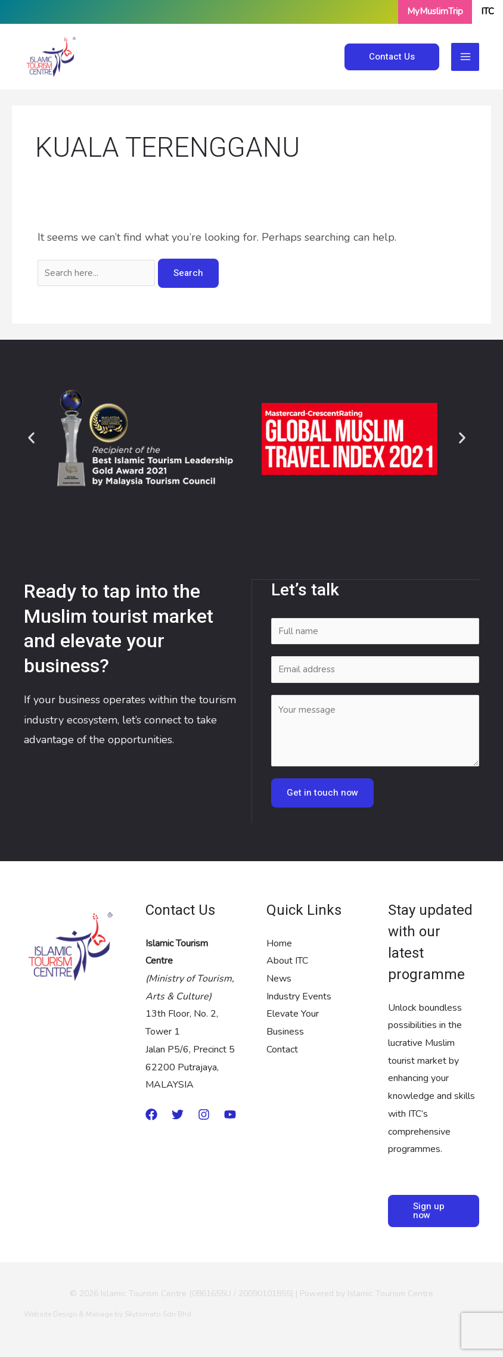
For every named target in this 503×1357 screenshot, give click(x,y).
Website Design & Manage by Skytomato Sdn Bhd (107, 1313)
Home (279, 942)
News (278, 978)
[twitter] (178, 1114)
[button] (31, 437)
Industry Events (298, 995)
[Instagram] (204, 1114)
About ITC (287, 960)
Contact (282, 1048)
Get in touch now (322, 792)
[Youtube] (230, 1114)
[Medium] (151, 1114)
